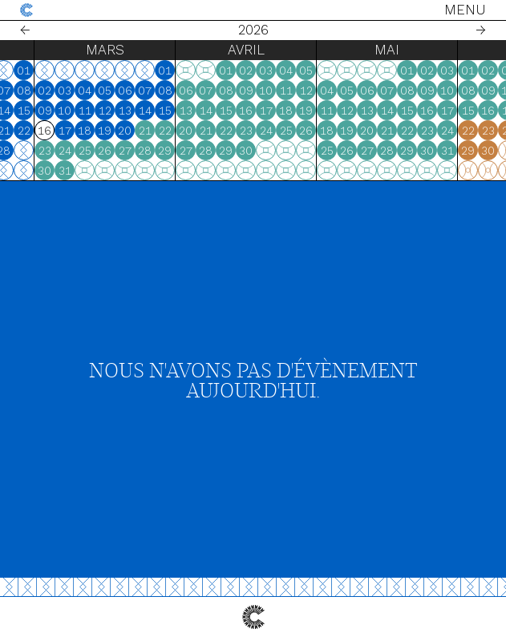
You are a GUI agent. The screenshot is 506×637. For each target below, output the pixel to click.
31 (131, 170)
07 (70, 90)
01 (90, 70)
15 (90, 110)
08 (90, 90)
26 (30, 150)
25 (10, 150)
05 (30, 90)
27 (50, 150)
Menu (465, 10)
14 (70, 110)
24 (131, 150)
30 (111, 170)
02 (111, 90)
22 (90, 130)
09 (111, 110)
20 (50, 130)
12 (30, 110)
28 (70, 150)
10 (131, 110)
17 (131, 130)
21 (70, 130)
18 (10, 130)
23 (111, 150)
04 (10, 90)
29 (231, 150)
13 (50, 110)
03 (131, 90)
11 (10, 110)
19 (30, 130)
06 (50, 90)
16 (312, 110)
